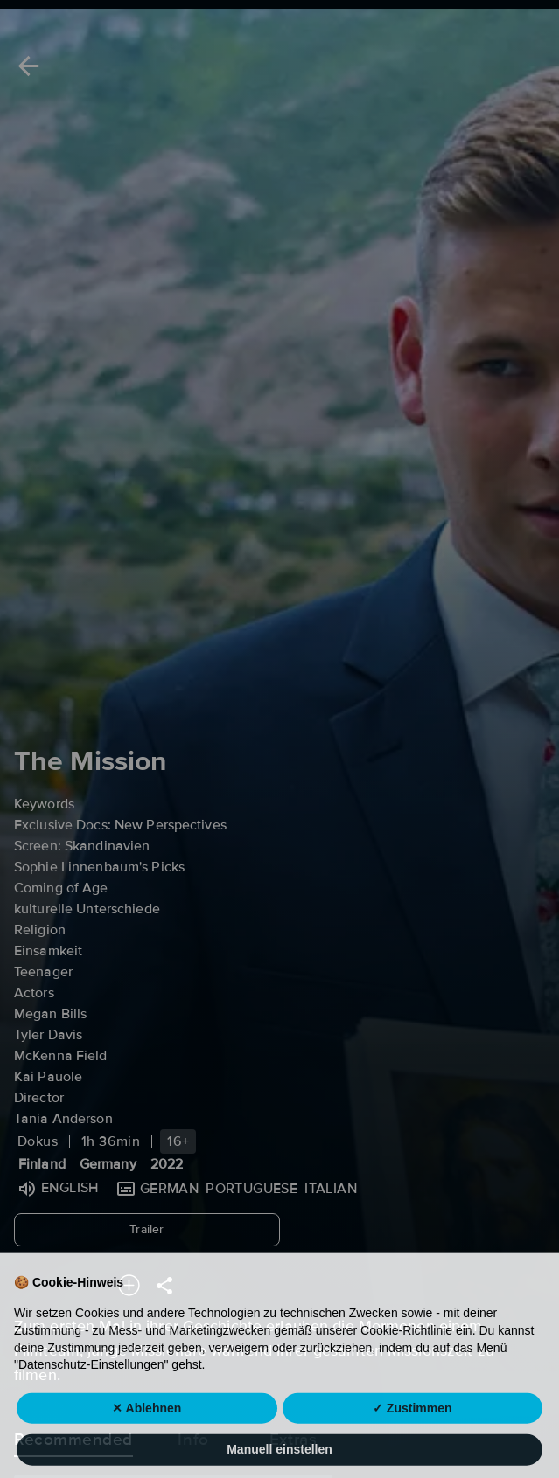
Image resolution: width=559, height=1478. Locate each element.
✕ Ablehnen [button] (146, 1440)
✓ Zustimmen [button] (412, 1440)
